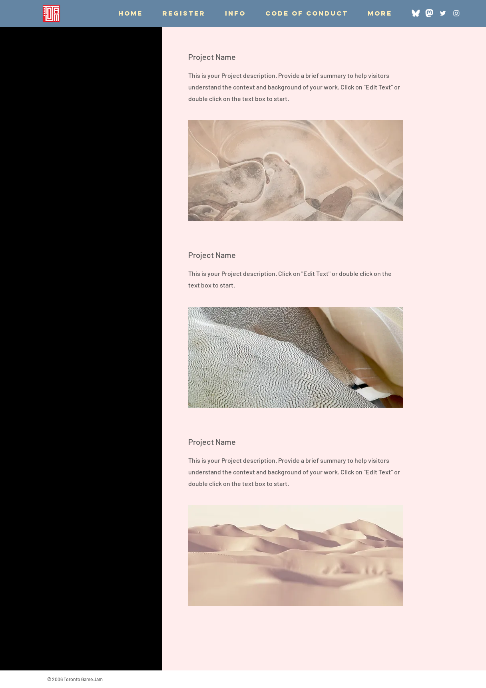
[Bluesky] (416, 13)
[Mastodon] (429, 13)
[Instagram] (456, 13)
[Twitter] (443, 13)
